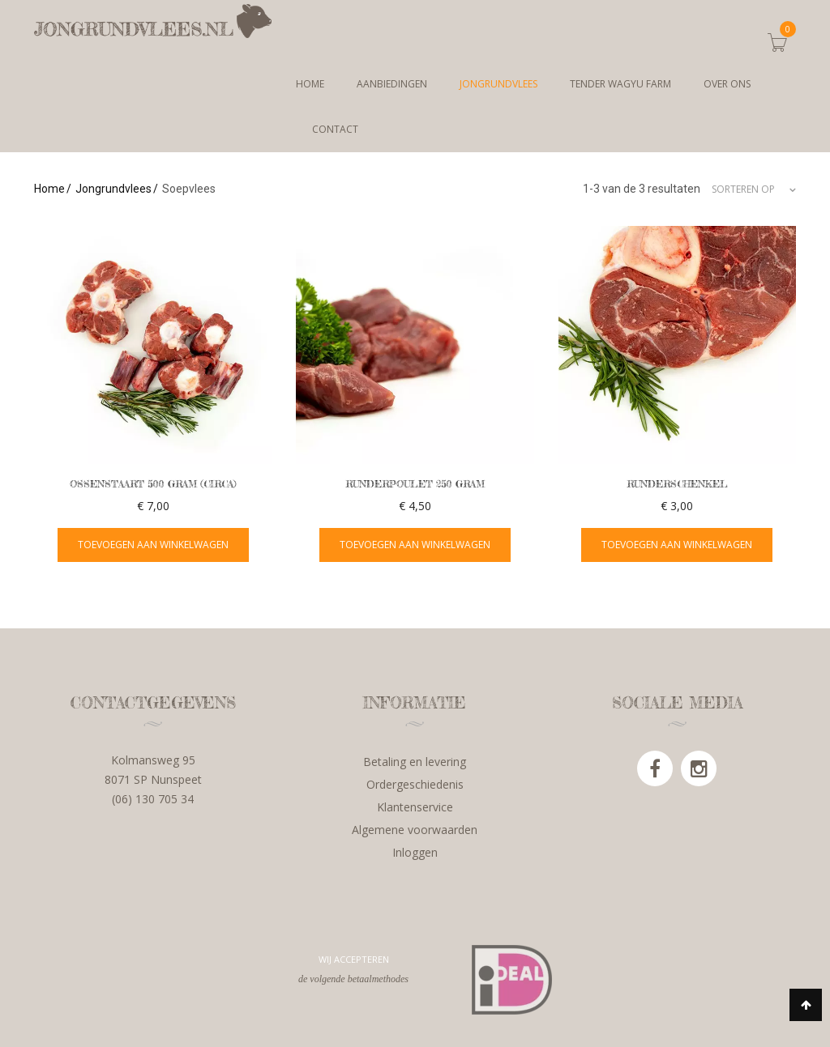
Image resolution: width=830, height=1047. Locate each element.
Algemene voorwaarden (414, 829)
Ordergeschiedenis (415, 784)
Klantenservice (415, 807)
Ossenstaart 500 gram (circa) (153, 484)
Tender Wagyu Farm (620, 84)
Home (310, 84)
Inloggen (415, 852)
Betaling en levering (414, 761)
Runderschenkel (677, 484)
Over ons (727, 84)
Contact (335, 129)
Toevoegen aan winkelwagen (153, 544)
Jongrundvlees (498, 84)
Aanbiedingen (392, 84)
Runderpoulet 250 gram (415, 484)
